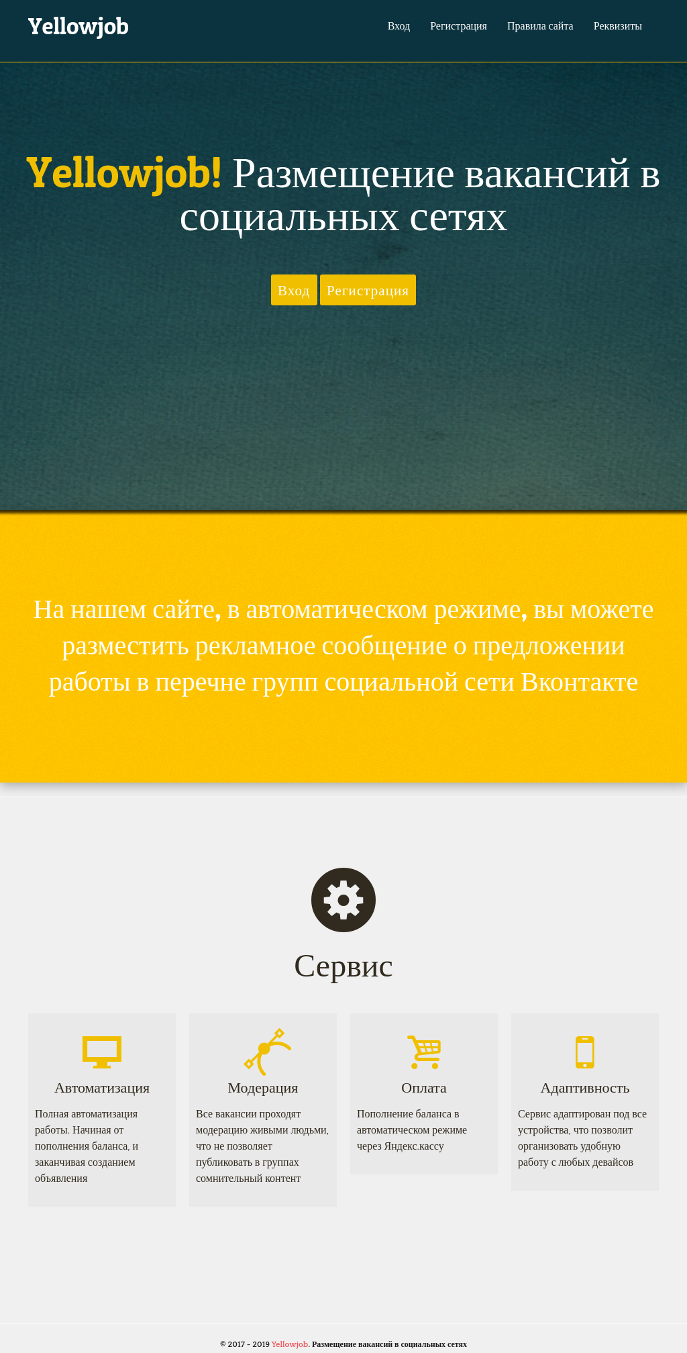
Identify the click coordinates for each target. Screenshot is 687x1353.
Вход (399, 25)
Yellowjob (78, 25)
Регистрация (458, 25)
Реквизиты (618, 25)
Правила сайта (540, 25)
